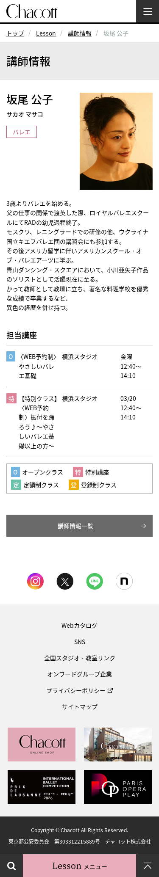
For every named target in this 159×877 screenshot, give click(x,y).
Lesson (46, 33)
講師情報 (80, 33)
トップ (15, 33)
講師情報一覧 (75, 525)
